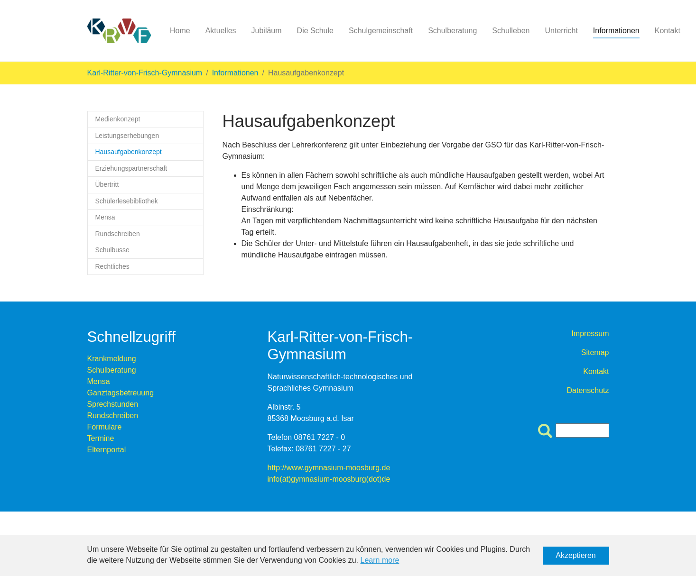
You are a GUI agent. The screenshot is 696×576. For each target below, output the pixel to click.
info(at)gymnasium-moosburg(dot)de (329, 479)
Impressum (590, 333)
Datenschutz (588, 390)
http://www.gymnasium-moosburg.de (329, 468)
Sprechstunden (113, 404)
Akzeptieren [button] (576, 555)
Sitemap (595, 352)
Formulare (104, 427)
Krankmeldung (111, 359)
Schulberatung (111, 370)
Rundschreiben (113, 415)
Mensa (98, 381)
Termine (100, 438)
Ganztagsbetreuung (120, 393)
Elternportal (106, 450)
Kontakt (596, 371)
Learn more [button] (380, 560)
